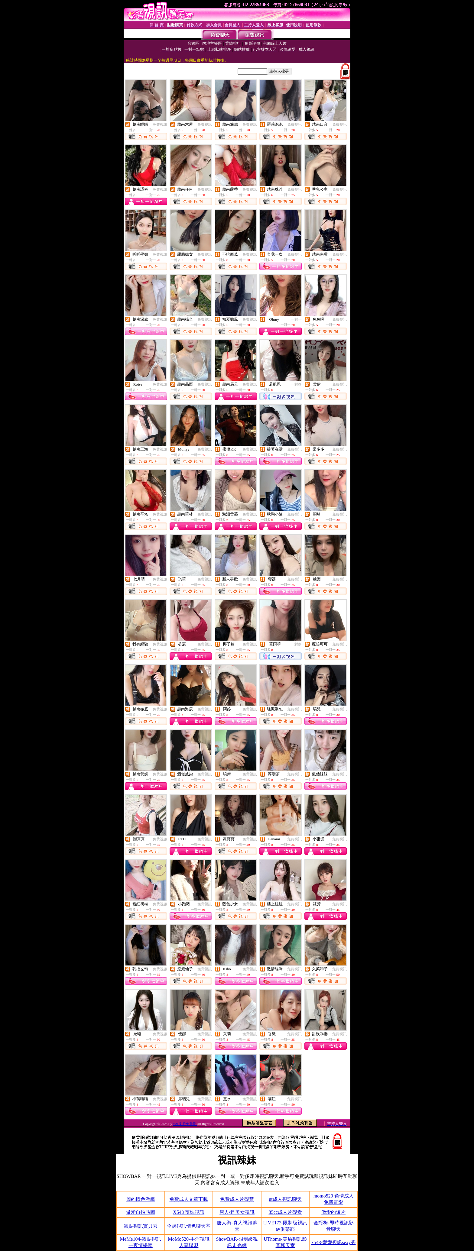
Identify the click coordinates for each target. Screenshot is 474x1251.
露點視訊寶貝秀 (140, 1226)
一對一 (296, 319)
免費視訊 (160, 124)
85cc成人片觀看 (285, 1212)
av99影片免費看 (185, 1124)
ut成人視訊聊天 (285, 1199)
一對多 (296, 384)
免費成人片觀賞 (237, 1199)
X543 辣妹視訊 (189, 1212)
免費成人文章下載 (188, 1199)
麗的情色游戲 (140, 1199)
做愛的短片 (333, 1212)
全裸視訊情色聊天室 (188, 1226)
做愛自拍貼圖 (140, 1212)
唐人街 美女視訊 (237, 1212)
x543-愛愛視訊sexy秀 (333, 1242)
